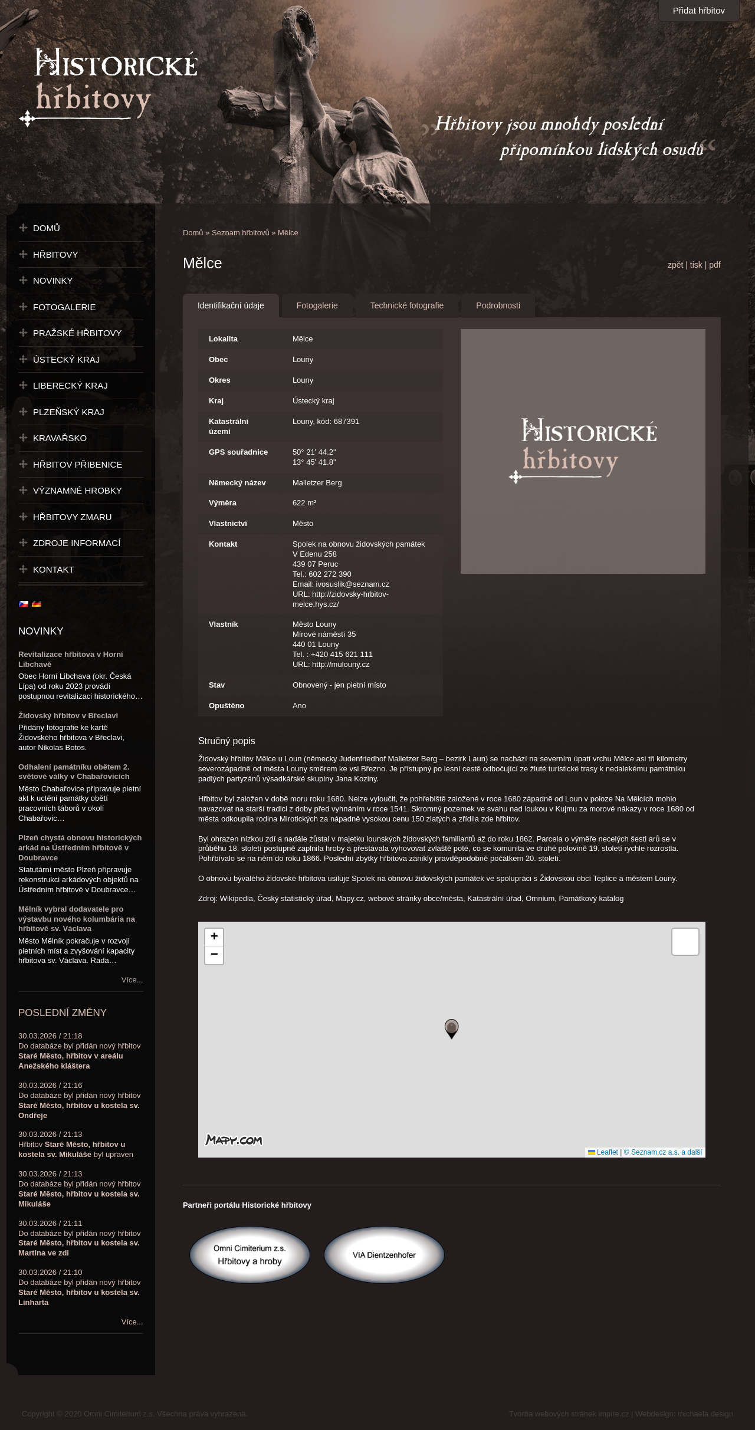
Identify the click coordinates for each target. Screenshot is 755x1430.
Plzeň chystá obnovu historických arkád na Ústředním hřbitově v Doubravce (80, 847)
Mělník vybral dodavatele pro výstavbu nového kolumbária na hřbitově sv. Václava (76, 919)
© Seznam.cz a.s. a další (663, 1152)
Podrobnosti (498, 305)
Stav (217, 685)
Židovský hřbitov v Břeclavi (68, 715)
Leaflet (603, 1152)
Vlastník (223, 624)
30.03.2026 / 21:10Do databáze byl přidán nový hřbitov (79, 1287)
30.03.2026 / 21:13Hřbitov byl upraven (75, 1144)
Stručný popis (226, 741)
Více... (132, 979)
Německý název (237, 482)
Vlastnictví (228, 523)
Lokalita (223, 338)
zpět (675, 264)
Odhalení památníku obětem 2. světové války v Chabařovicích (74, 771)
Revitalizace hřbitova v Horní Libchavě (70, 659)
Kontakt (223, 544)
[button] (452, 1029)
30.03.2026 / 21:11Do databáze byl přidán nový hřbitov (79, 1238)
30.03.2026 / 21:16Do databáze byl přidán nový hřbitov (79, 1100)
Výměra (223, 502)
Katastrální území (228, 426)
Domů (193, 232)
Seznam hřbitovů (241, 232)
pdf (714, 264)
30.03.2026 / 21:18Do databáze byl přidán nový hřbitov (79, 1050)
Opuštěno (227, 705)
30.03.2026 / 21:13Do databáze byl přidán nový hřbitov (79, 1188)
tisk (696, 264)
